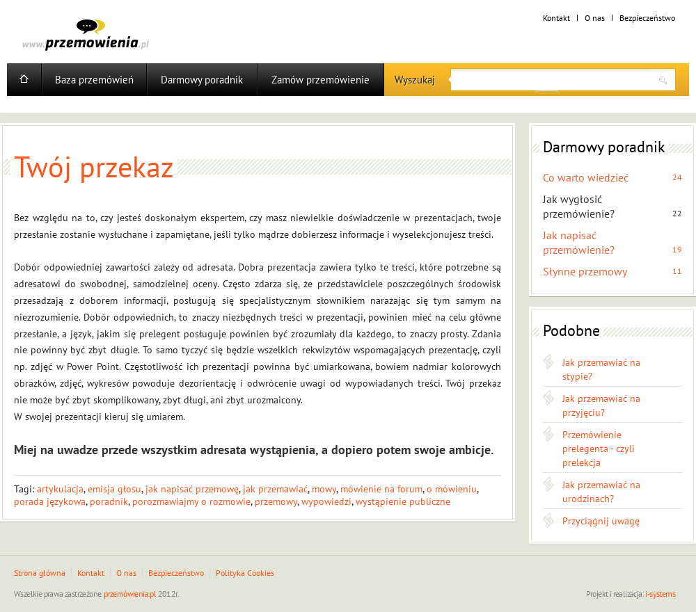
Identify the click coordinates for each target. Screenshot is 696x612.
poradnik (109, 501)
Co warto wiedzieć (585, 177)
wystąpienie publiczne (403, 501)
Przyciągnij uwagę (601, 521)
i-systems (660, 593)
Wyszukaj (415, 79)
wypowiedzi (326, 501)
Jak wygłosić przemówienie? (579, 206)
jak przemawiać (275, 489)
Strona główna (39, 572)
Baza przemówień (94, 79)
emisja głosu (114, 489)
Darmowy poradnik (202, 79)
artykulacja (60, 489)
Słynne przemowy (585, 271)
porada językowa (50, 501)
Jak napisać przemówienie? (579, 242)
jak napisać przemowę (192, 489)
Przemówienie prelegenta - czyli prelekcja (598, 448)
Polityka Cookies (245, 572)
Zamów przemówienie (320, 79)
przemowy (276, 501)
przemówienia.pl (130, 593)
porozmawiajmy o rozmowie (191, 501)
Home (24, 79)
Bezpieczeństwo (647, 18)
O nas (595, 18)
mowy (324, 489)
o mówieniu (452, 489)
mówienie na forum (381, 489)
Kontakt (556, 18)
